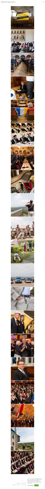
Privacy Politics (23, 484)
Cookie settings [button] (30, 485)
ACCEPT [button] (36, 485)
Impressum (18, 484)
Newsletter (14, 484)
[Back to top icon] (22, 480)
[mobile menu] (43, 2)
